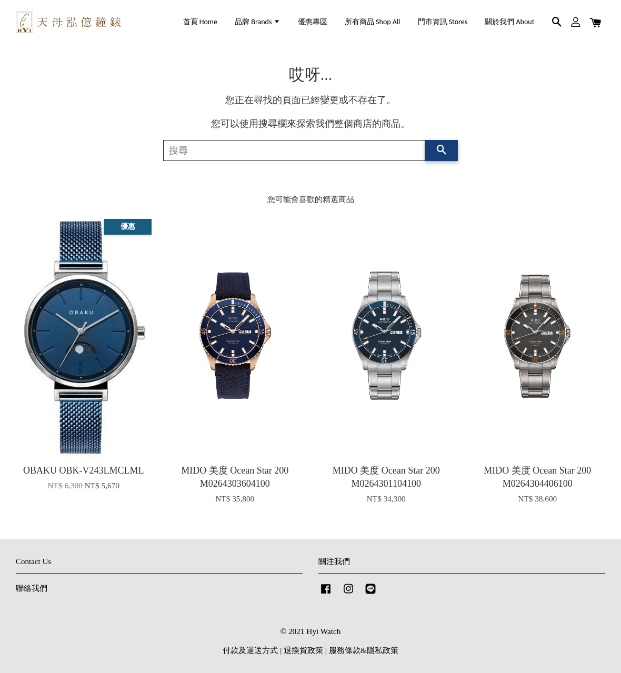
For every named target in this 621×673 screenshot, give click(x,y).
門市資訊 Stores (443, 21)
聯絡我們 (31, 588)
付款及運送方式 (250, 650)
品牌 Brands (257, 21)
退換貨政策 (303, 650)
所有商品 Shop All (372, 21)
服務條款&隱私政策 (363, 650)
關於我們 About (509, 21)
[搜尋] (294, 150)
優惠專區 (312, 21)
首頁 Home (200, 21)
